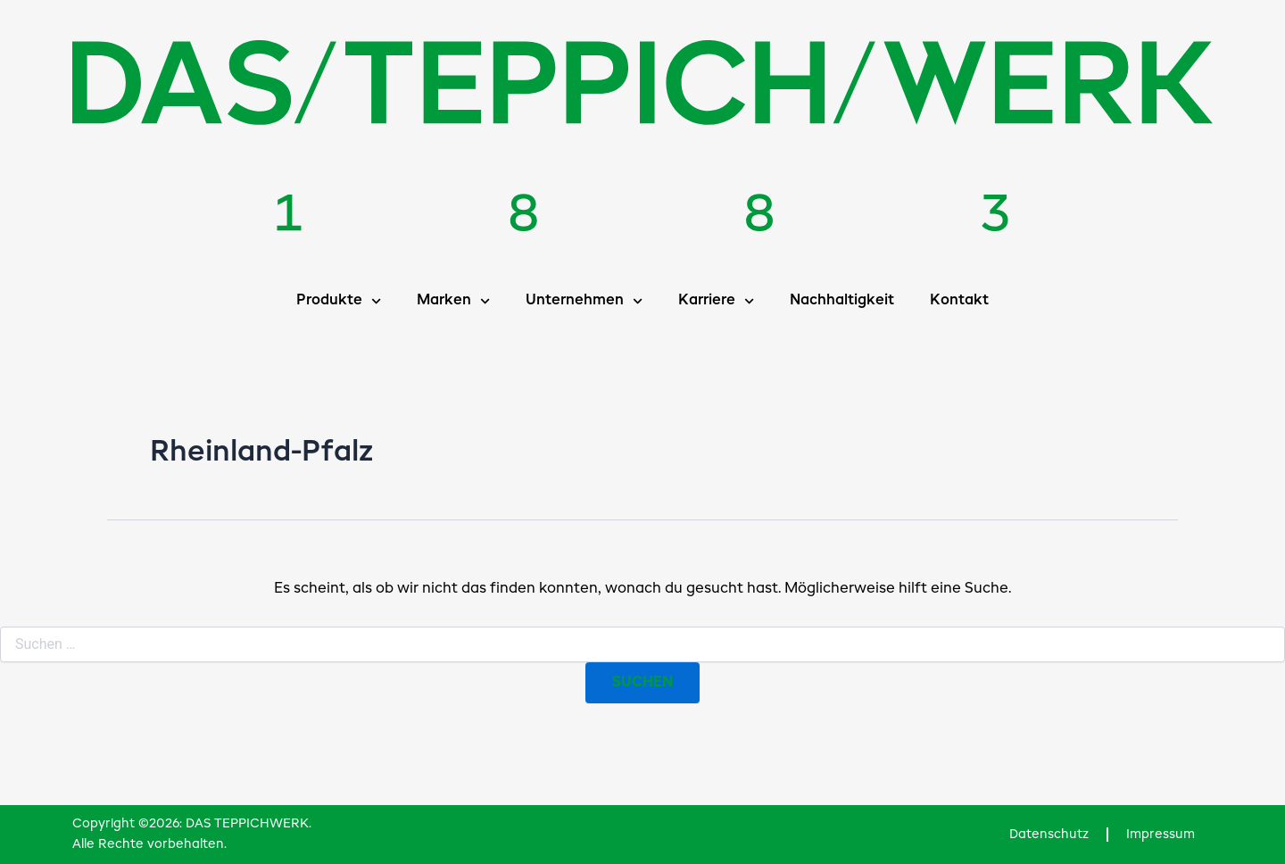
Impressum (1160, 834)
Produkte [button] (338, 301)
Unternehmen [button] (584, 301)
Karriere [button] (716, 301)
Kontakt (959, 301)
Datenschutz (1049, 834)
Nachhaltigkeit (842, 301)
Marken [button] (453, 301)
